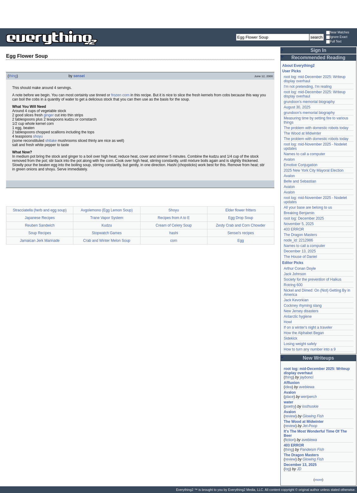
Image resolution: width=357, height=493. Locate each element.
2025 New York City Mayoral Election (314, 170)
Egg (240, 240)
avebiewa (306, 387)
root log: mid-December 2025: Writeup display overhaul (317, 371)
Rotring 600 (293, 285)
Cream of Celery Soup (174, 225)
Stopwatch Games (107, 233)
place (289, 397)
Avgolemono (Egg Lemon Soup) (107, 210)
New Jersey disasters (301, 311)
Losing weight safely (300, 344)
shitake (51, 141)
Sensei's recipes (240, 233)
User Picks (291, 71)
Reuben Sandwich (39, 225)
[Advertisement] (178, 13)
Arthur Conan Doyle (300, 268)
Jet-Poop (310, 426)
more (318, 479)
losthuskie (310, 406)
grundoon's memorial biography (309, 102)
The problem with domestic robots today (316, 128)
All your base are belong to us (308, 207)
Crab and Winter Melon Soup (106, 240)
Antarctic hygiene (298, 316)
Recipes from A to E (173, 218)
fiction (289, 440)
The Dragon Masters (300, 235)
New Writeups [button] (318, 358)
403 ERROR (294, 229)
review (290, 416)
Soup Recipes (39, 233)
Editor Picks (292, 263)
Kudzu (107, 225)
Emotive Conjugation (300, 165)
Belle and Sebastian (300, 181)
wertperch (309, 397)
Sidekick (290, 338)
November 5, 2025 (299, 224)
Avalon (289, 159)
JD (299, 469)
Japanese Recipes (40, 218)
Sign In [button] (318, 50)
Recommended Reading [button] (318, 57)
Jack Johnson (295, 274)
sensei (79, 76)
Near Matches (337, 33)
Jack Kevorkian (296, 300)
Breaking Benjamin (299, 213)
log (287, 469)
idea (288, 387)
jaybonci (306, 377)
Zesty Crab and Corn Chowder (240, 225)
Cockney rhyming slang (303, 305)
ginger (48, 115)
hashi (173, 233)
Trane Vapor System (106, 218)
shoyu (38, 136)
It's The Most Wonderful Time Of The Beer (315, 433)
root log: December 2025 (304, 218)
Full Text (333, 42)
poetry (290, 406)
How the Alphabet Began (304, 333)
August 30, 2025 (297, 107)
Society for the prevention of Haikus (312, 279)
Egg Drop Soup (240, 218)
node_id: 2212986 (298, 240)
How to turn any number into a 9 (310, 349)
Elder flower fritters (240, 210)
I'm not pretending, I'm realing (307, 86)
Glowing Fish (313, 416)
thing (13, 76)
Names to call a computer (304, 154)
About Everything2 (298, 65)
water (288, 402)
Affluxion (292, 383)
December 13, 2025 (300, 251)
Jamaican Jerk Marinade (40, 240)
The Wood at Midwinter (302, 133)
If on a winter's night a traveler (308, 327)
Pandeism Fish (312, 449)
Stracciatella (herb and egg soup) (40, 210)
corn (125, 95)
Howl (288, 322)
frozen (116, 95)
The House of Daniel (300, 257)
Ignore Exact (336, 37)
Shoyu (173, 210)
